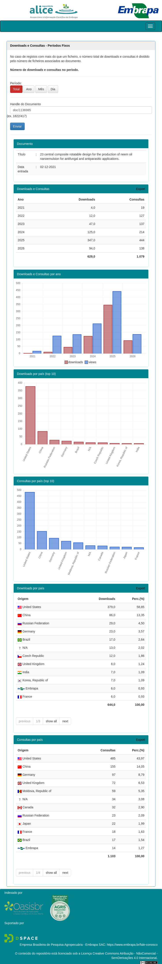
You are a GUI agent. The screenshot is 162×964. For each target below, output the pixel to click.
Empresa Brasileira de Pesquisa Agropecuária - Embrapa (59, 944)
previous (24, 721)
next (65, 721)
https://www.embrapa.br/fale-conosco (132, 944)
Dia (53, 89)
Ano (29, 89)
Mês (41, 89)
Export (140, 189)
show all (51, 721)
